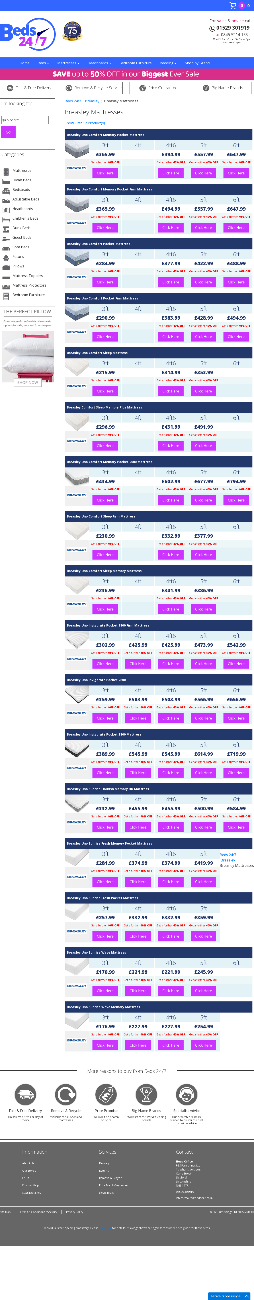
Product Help (30, 1185)
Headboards (99, 63)
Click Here (105, 173)
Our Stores (29, 1171)
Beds (43, 63)
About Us (28, 1163)
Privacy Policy (74, 1212)
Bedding (168, 63)
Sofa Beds (20, 247)
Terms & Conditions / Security (38, 1212)
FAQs (25, 1178)
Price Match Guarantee (113, 1185)
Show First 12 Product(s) (85, 123)
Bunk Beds (21, 227)
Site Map (5, 1212)
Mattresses (68, 63)
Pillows (18, 266)
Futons (18, 256)
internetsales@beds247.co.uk (194, 1198)
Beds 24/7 (73, 101)
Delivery (104, 1163)
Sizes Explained (31, 1193)
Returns (104, 1171)
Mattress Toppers (27, 275)
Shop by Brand (197, 63)
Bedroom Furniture (135, 63)
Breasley (92, 101)
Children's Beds (25, 218)
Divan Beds (21, 180)
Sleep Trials (106, 1193)
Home (25, 63)
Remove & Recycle (110, 1178)
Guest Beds (21, 237)
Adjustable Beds (25, 199)
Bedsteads (21, 189)
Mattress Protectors (29, 285)
